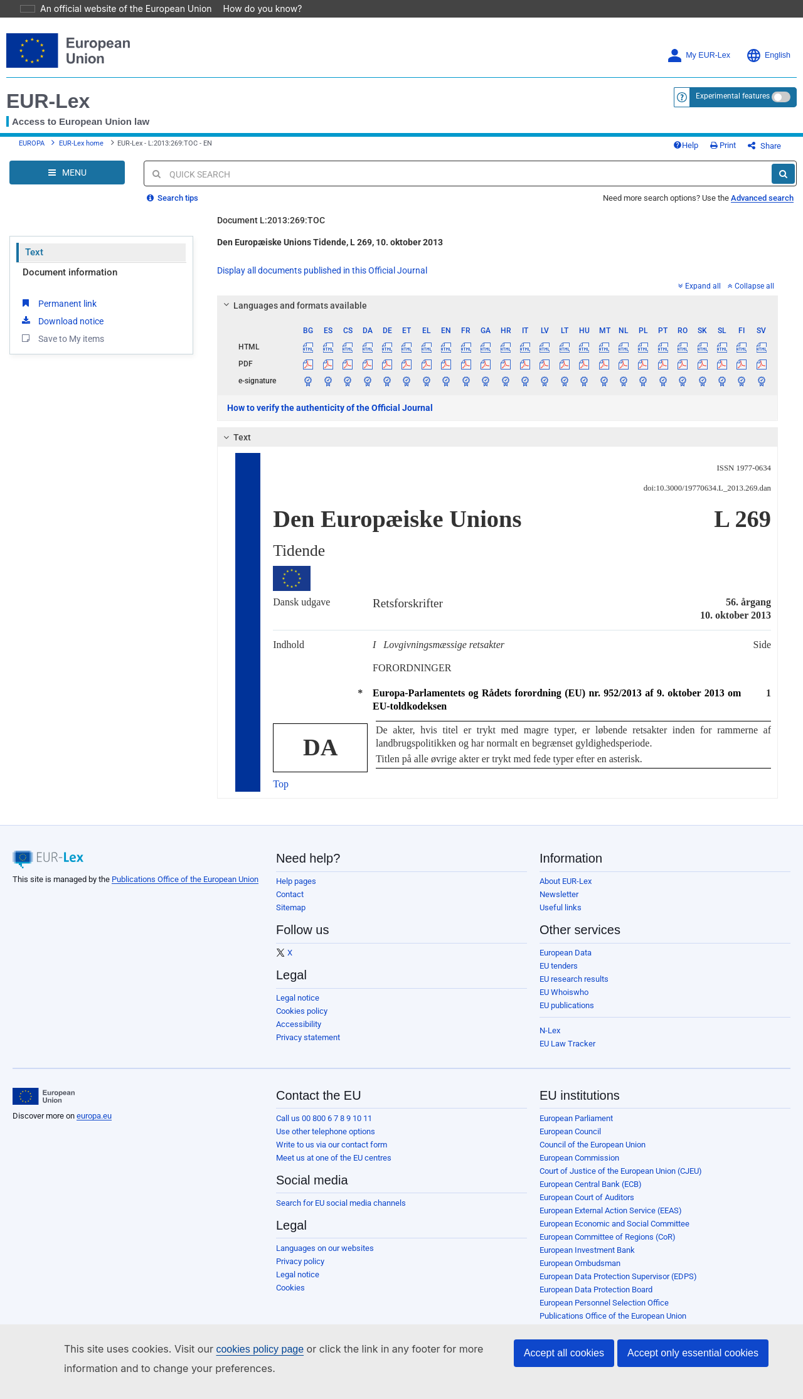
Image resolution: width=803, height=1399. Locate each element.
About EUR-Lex (566, 890)
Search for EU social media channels (341, 1212)
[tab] (497, 315)
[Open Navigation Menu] (67, 182)
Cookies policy (301, 1020)
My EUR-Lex (698, 55)
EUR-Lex (48, 101)
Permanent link (58, 312)
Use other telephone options (325, 1141)
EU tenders (559, 975)
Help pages (296, 890)
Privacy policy (300, 1270)
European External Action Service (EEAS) (611, 1220)
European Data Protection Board (596, 1299)
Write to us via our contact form (331, 1154)
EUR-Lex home (81, 148)
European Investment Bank (587, 1259)
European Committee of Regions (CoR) (608, 1246)
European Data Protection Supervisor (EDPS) (618, 1285)
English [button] (768, 55)
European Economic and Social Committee (614, 1233)
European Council (570, 1141)
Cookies (290, 1297)
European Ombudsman (580, 1272)
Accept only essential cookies (692, 1353)
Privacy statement (308, 1046)
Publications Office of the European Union (185, 888)
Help (706, 150)
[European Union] (44, 1106)
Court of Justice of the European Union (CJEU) (621, 1180)
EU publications (567, 1014)
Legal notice (297, 1007)
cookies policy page (240, 1349)
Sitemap (291, 917)
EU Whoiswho (564, 1001)
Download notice (61, 330)
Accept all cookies (564, 1353)
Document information (70, 281)
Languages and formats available (294, 315)
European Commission (579, 1167)
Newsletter (559, 903)
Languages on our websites (325, 1257)
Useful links (561, 917)
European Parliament (576, 1127)
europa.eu (94, 1125)
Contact (290, 903)
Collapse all (751, 295)
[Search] (783, 183)
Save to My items (61, 347)
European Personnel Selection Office (604, 1312)
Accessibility (298, 1033)
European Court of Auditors (587, 1206)
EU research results (574, 988)
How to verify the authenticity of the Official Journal (330, 417)
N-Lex (550, 1040)
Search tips (172, 207)
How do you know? (255, 8)
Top (281, 793)
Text (34, 261)
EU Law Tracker (567, 1053)
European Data (566, 962)
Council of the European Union (593, 1154)
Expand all (699, 295)
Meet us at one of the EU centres (333, 1167)
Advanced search (762, 207)
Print (744, 150)
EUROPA (32, 148)
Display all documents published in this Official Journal (322, 280)
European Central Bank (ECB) (591, 1193)
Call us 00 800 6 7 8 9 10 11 (324, 1127)
